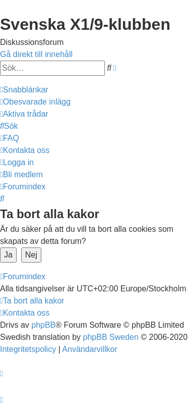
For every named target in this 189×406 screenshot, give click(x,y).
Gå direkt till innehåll (36, 54)
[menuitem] (35, 101)
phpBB (43, 325)
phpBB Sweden (111, 337)
